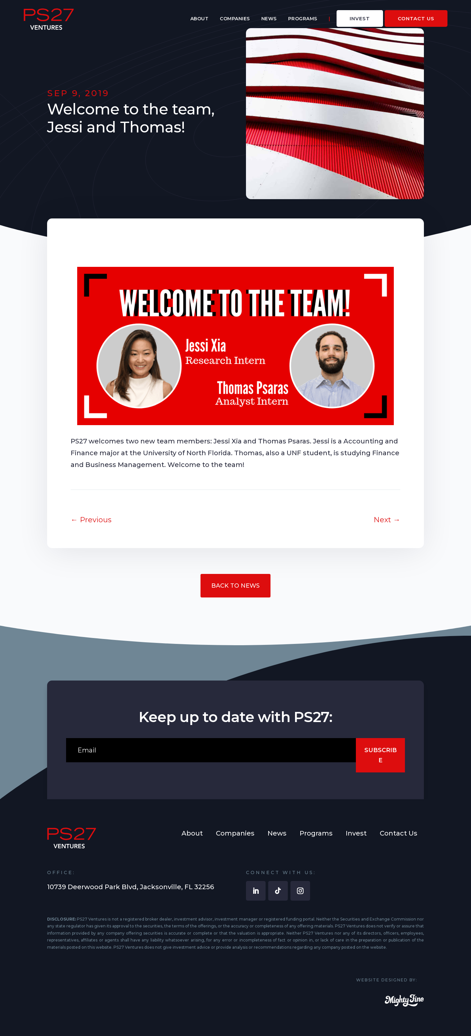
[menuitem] (199, 18)
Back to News (235, 585)
